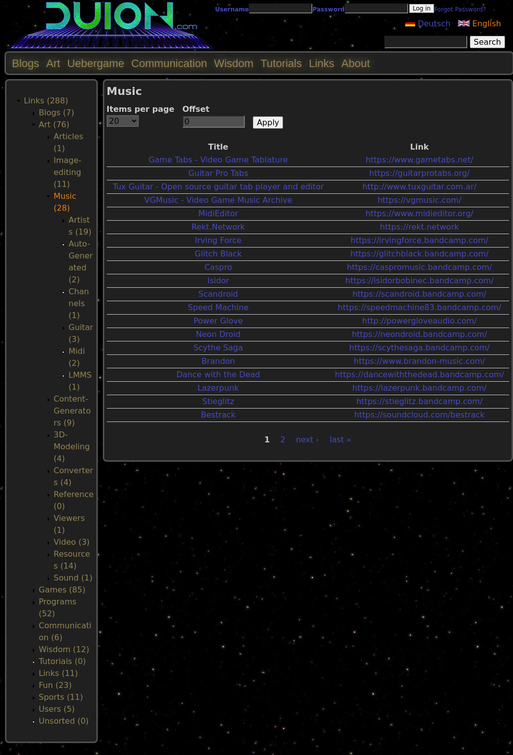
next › (307, 439)
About (355, 63)
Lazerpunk (218, 388)
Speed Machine (218, 307)
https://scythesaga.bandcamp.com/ (419, 347)
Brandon (218, 361)
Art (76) (54, 124)
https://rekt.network (419, 227)
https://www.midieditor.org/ (419, 213)
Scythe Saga (218, 347)
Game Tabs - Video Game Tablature (218, 160)
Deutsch (427, 23)
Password (328, 9)
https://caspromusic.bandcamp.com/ (419, 267)
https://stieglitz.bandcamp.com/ (419, 401)
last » (341, 439)
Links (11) (58, 673)
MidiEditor (218, 213)
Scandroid (218, 294)
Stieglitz (218, 401)
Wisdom (233, 63)
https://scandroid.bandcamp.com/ (420, 294)
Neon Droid (218, 334)
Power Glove (218, 321)
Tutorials (281, 63)
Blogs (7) (56, 112)
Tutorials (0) (62, 661)
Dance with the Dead (218, 374)
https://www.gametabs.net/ (419, 160)
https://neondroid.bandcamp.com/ (419, 334)
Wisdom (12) (64, 649)
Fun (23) (55, 685)
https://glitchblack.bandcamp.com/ (419, 253)
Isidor (218, 280)
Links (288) (46, 100)
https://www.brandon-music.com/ (419, 361)
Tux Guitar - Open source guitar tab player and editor (218, 186)
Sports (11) (61, 697)
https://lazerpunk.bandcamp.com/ (419, 388)
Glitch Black (218, 253)
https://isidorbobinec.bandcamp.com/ (419, 280)
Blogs (25, 63)
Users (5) (57, 709)
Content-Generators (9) (72, 410)
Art (53, 63)
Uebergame (95, 63)
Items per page (141, 109)
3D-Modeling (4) (72, 446)
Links (321, 63)
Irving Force (218, 240)
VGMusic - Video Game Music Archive (218, 200)
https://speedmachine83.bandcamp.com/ (419, 307)
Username (232, 9)
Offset (196, 109)
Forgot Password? (460, 9)
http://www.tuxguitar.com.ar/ (420, 186)
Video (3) (72, 542)
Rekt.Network (218, 227)
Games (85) (62, 589)
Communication (169, 63)
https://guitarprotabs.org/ (419, 173)
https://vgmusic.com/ (419, 200)
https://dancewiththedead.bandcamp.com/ (419, 374)
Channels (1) (79, 303)
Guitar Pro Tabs (218, 173)
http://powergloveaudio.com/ (419, 321)
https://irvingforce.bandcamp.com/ (419, 240)
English (479, 23)
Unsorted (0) (64, 721)
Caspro (218, 267)
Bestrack (218, 414)
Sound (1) (73, 578)
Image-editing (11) (67, 172)
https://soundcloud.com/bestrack (419, 414)
